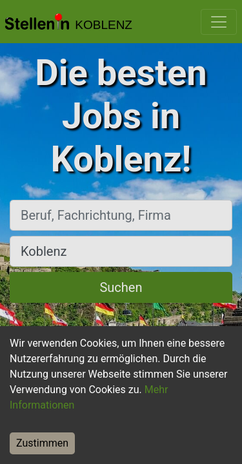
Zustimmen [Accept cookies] (42, 443)
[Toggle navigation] (219, 22)
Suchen (120, 287)
